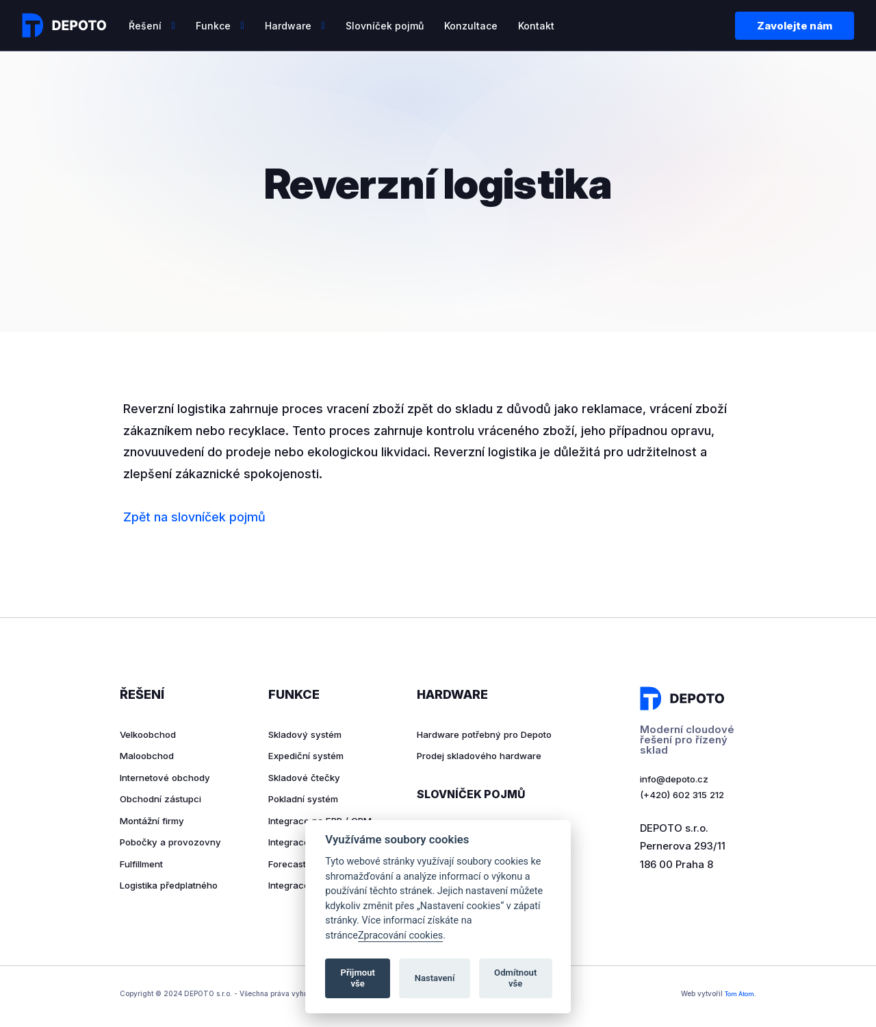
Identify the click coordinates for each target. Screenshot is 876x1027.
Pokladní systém (309, 798)
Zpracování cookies (400, 935)
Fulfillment (146, 863)
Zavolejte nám (794, 25)
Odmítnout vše (515, 978)
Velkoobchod (152, 734)
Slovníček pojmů (385, 26)
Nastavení (435, 978)
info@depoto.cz (679, 780)
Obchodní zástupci (166, 798)
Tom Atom (736, 993)
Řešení (145, 26)
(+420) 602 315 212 (686, 797)
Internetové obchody (171, 777)
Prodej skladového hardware (488, 777)
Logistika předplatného (176, 884)
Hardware (288, 26)
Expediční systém (312, 755)
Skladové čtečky (309, 777)
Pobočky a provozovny (176, 841)
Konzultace (471, 26)
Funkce (213, 26)
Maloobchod (150, 755)
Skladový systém (311, 734)
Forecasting (297, 863)
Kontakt (536, 26)
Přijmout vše (358, 978)
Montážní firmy (157, 820)
